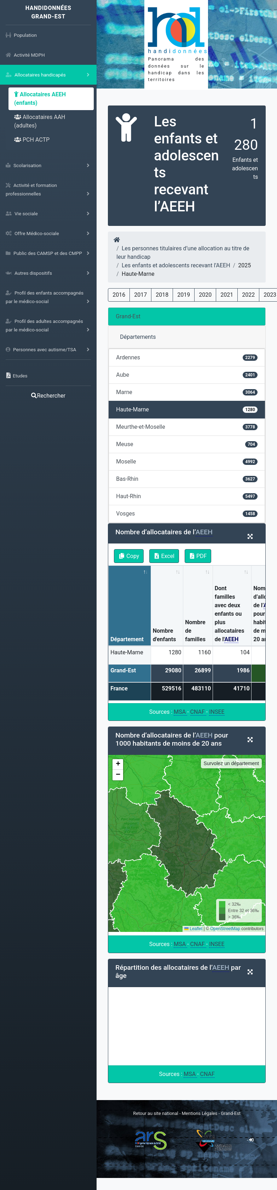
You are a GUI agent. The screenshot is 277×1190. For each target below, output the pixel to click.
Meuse (187, 444)
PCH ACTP (32, 139)
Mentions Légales (200, 1113)
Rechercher (48, 395)
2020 (205, 294)
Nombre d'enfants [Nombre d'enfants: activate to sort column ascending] (164, 635)
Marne (187, 392)
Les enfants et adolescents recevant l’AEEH (176, 265)
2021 (226, 294)
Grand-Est (128, 316)
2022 (248, 294)
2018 (162, 294)
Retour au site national (155, 1113)
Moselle (187, 461)
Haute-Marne (187, 409)
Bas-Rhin (187, 479)
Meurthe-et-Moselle (187, 426)
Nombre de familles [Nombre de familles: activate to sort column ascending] (195, 631)
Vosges (187, 513)
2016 (118, 294)
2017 (140, 294)
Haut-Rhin (187, 496)
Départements (138, 337)
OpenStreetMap (225, 928)
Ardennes (187, 357)
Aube (187, 374)
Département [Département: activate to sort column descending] (127, 639)
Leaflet (193, 928)
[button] (117, 764)
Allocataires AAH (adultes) (39, 121)
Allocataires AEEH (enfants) (40, 98)
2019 (183, 294)
